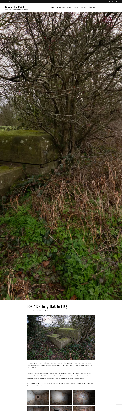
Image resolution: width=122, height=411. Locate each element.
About (69, 7)
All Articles (61, 7)
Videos (76, 7)
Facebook (109, 1)
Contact (10, 1)
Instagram (113, 1)
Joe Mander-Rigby (31, 311)
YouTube (116, 1)
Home (52, 7)
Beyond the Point (14, 6)
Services (84, 7)
